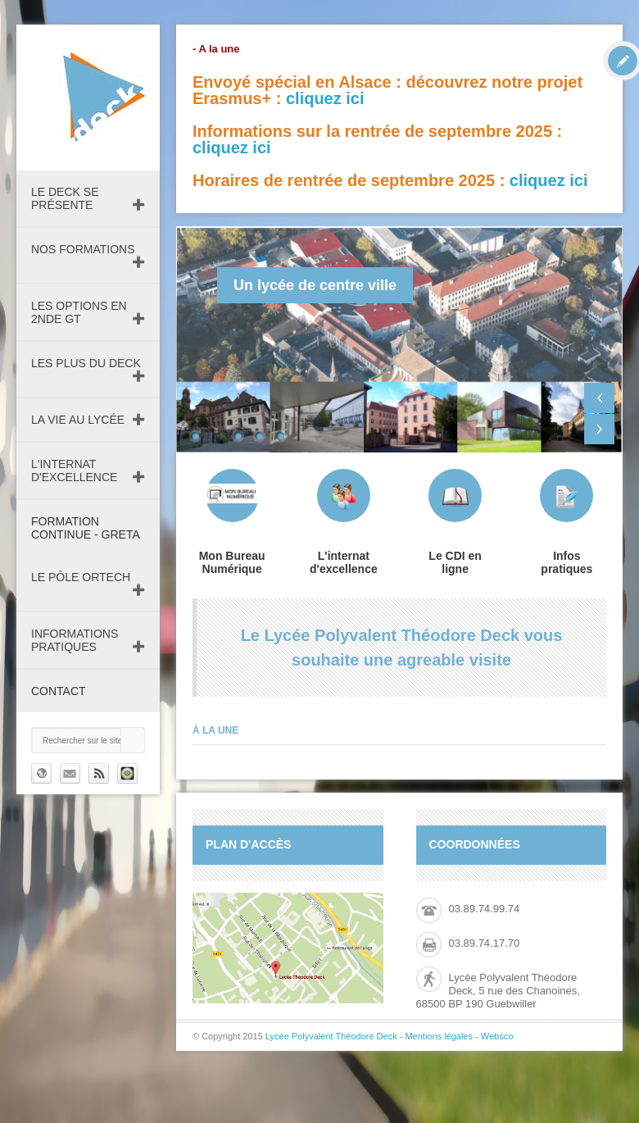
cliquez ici (325, 98)
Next (599, 429)
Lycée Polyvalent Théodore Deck (331, 1036)
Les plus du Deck (86, 363)
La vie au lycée (78, 419)
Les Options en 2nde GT (79, 312)
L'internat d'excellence (74, 470)
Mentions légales (439, 1036)
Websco (497, 1036)
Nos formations (83, 249)
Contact (58, 691)
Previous (599, 398)
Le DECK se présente (64, 198)
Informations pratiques (74, 640)
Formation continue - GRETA (85, 528)
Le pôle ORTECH (80, 577)
